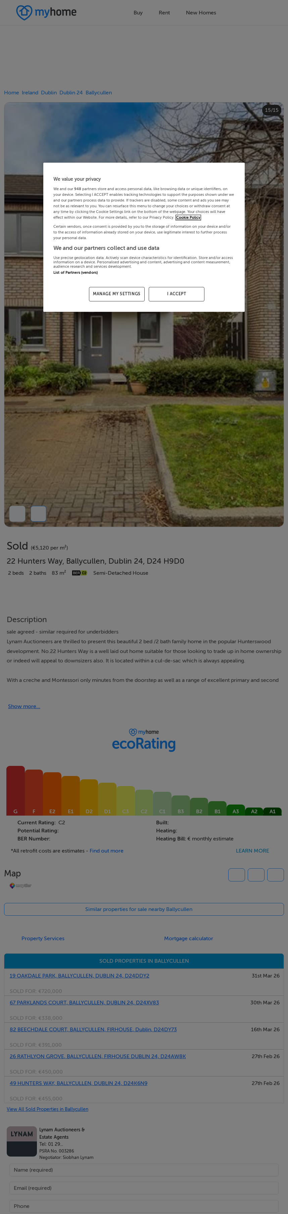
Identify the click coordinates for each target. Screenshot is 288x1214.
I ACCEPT (176, 294)
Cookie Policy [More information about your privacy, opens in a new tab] (188, 217)
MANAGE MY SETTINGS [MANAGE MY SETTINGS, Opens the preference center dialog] (117, 294)
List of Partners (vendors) (75, 272)
